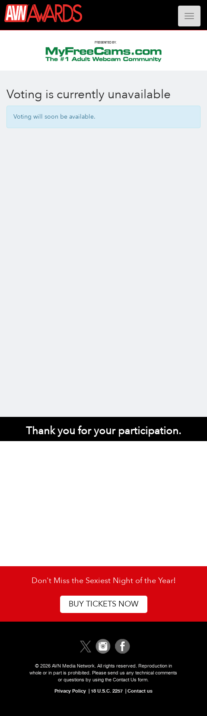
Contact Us (125, 679)
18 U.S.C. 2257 (107, 690)
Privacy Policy (70, 690)
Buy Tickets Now (104, 604)
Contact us (140, 690)
